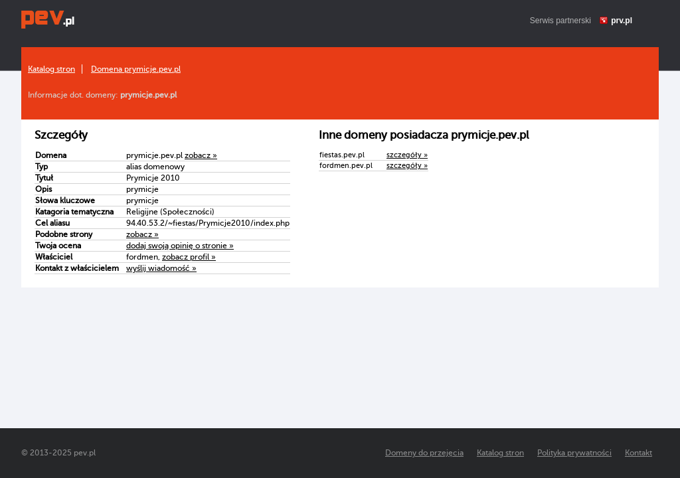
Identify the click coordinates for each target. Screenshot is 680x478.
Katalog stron (51, 69)
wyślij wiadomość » (161, 268)
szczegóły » (407, 155)
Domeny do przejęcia (424, 452)
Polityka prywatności (574, 452)
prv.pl (621, 20)
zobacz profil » (189, 257)
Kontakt (638, 452)
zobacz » (201, 155)
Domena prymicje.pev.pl (136, 69)
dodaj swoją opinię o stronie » (180, 245)
